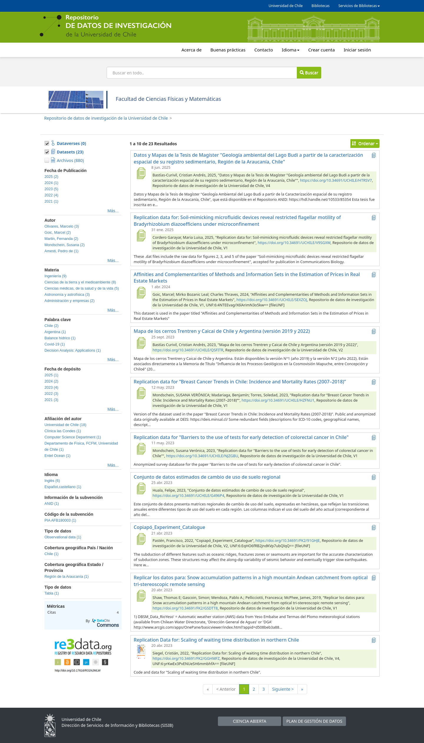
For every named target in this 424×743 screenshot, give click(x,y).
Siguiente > (283, 689)
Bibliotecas (320, 5)
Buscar (309, 72)
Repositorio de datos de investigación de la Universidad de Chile (106, 118)
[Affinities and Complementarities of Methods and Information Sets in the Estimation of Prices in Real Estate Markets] (141, 292)
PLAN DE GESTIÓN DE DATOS (314, 721)
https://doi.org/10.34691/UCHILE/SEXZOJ (271, 299)
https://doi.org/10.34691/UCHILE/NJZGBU (202, 455)
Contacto (263, 50)
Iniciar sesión (357, 50)
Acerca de (191, 50)
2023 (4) (51, 387)
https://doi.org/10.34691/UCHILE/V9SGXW (294, 242)
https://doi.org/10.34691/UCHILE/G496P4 (188, 495)
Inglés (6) (52, 481)
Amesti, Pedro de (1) (61, 251)
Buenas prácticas (228, 50)
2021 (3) (51, 400)
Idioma (290, 50)
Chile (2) (51, 326)
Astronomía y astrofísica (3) (67, 295)
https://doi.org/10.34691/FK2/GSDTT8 (185, 608)
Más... (113, 210)
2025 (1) (51, 375)
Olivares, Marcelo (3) (61, 226)
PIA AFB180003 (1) (60, 520)
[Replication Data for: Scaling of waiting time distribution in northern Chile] (141, 651)
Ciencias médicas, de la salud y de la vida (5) (81, 288)
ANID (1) (51, 504)
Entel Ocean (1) (57, 456)
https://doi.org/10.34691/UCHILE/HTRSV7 (336, 180)
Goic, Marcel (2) (57, 233)
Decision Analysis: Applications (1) (72, 350)
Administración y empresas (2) (69, 301)
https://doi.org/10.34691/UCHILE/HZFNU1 (278, 400)
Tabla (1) (51, 593)
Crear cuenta (321, 50)
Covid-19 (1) (54, 344)
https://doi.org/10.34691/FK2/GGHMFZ (186, 658)
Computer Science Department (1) (72, 437)
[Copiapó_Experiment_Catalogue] (141, 539)
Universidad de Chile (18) (65, 425)
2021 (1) (51, 201)
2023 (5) (51, 189)
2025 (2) (51, 177)
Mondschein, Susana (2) (64, 245)
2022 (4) (51, 195)
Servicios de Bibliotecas (359, 5)
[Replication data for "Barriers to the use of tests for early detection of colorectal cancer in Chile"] (141, 449)
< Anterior (226, 689)
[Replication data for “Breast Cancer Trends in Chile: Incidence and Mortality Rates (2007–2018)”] (141, 393)
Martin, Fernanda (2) (61, 239)
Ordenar (365, 143)
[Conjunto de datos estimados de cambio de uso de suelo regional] (141, 488)
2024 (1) (51, 183)
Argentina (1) (55, 332)
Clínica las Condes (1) (62, 431)
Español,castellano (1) (62, 487)
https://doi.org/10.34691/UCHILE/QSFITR (188, 350)
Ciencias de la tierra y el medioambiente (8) (80, 282)
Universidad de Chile (286, 5)
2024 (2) (51, 381)
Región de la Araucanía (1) (66, 577)
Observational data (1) (62, 537)
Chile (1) (51, 554)
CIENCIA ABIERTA (249, 721)
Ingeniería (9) (55, 276)
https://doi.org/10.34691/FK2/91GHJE (288, 540)
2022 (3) (51, 394)
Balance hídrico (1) (60, 338)
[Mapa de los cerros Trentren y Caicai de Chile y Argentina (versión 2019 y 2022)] (141, 343)
